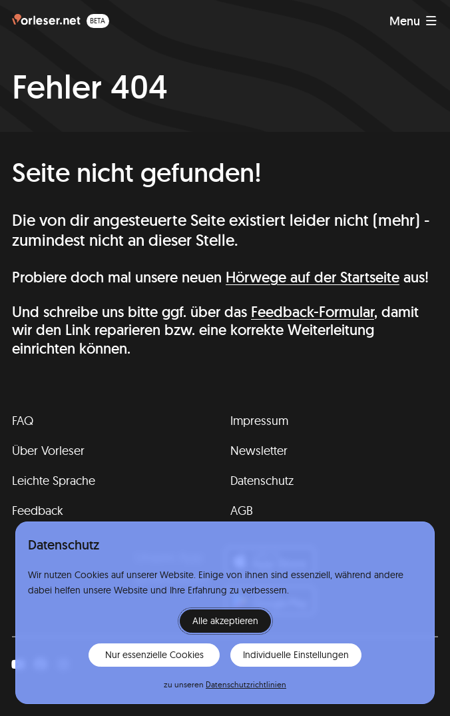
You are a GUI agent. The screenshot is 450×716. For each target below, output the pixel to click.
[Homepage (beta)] (60, 21)
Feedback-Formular (312, 311)
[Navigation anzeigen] (413, 21)
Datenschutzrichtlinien (246, 684)
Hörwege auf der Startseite (312, 277)
